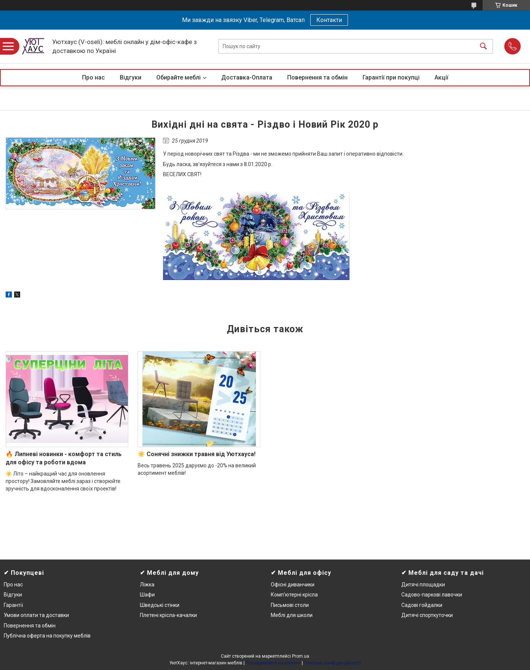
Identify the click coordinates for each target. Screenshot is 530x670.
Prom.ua (300, 656)
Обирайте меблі (178, 77)
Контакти (329, 20)
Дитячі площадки (423, 585)
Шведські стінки (159, 605)
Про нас (93, 77)
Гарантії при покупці (391, 77)
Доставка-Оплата (246, 77)
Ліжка (147, 585)
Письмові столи (290, 605)
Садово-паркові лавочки (431, 595)
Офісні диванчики (292, 585)
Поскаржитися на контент (273, 663)
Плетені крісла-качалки (168, 615)
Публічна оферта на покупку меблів (47, 636)
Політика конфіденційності (332, 663)
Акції (441, 77)
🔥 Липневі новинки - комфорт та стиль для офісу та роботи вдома (64, 458)
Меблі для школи (292, 615)
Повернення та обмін (317, 77)
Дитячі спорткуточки (427, 615)
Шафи (147, 595)
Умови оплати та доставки (36, 615)
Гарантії (13, 605)
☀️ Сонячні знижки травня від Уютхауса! (196, 454)
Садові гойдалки (421, 605)
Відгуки (130, 77)
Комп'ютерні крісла (294, 595)
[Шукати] (483, 46)
